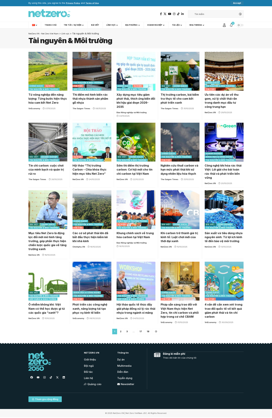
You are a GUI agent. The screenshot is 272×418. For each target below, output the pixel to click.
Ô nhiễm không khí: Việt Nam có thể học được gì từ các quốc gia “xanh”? (46, 308)
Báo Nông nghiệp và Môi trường (132, 112)
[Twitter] (165, 14)
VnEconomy (34, 108)
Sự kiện (50, 86)
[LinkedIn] (182, 14)
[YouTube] (169, 14)
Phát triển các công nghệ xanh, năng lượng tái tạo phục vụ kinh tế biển (90, 308)
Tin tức (78, 86)
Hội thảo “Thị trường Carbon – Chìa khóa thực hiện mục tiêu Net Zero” (90, 169)
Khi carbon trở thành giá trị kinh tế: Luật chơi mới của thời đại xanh (179, 237)
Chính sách (36, 86)
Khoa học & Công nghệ (219, 157)
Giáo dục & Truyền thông (132, 221)
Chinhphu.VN (79, 247)
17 (140, 331)
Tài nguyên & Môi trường (44, 89)
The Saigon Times (81, 108)
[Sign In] (224, 25)
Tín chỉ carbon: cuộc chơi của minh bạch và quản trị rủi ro (46, 169)
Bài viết (166, 86)
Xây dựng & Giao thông (87, 89)
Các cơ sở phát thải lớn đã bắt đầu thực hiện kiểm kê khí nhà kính (90, 237)
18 (148, 331)
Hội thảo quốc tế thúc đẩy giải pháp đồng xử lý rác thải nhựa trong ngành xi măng (136, 308)
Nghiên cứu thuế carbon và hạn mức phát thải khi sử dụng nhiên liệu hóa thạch (179, 169)
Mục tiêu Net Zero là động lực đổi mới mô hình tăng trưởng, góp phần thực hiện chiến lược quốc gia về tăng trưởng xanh (47, 241)
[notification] (231, 25)
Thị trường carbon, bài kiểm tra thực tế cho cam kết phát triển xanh (180, 98)
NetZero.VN (210, 112)
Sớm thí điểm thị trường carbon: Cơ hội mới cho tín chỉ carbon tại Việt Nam (134, 169)
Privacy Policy (74, 3)
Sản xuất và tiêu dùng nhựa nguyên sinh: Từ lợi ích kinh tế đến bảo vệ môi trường (224, 237)
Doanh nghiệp (49, 157)
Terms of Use (95, 3)
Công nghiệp (225, 225)
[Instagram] (174, 14)
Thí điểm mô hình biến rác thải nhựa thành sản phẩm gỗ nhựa (90, 98)
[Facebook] (161, 14)
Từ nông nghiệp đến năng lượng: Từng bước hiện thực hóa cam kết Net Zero (47, 98)
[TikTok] (178, 14)
